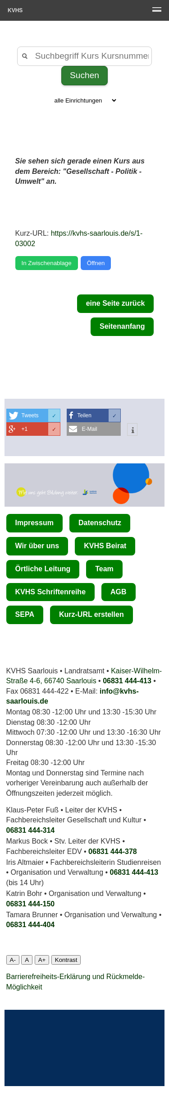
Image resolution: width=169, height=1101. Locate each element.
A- (13, 959)
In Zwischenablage (47, 263)
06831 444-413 (127, 681)
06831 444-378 (112, 851)
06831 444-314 (30, 830)
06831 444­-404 (30, 924)
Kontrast (66, 959)
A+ (42, 959)
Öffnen (96, 263)
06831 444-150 (30, 904)
